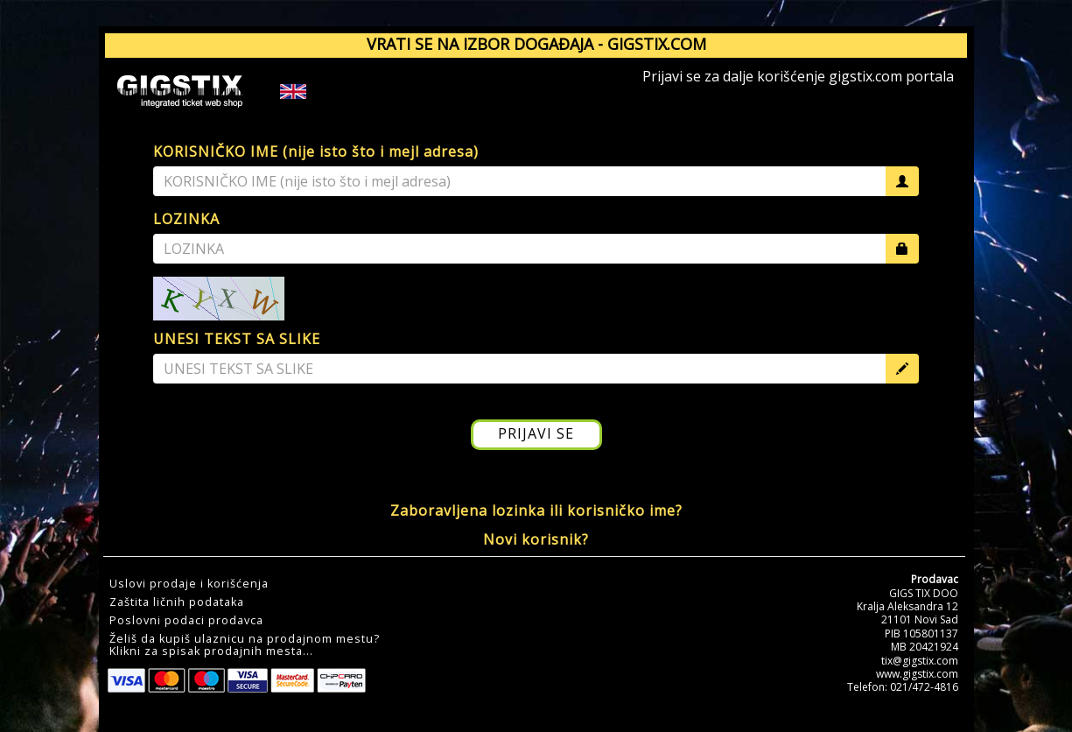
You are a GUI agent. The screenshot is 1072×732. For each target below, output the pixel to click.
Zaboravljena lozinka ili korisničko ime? (536, 510)
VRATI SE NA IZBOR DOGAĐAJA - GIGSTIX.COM (536, 43)
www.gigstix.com (917, 673)
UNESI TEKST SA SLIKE (236, 338)
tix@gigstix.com (919, 660)
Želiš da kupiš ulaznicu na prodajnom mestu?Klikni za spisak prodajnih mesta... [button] (244, 645)
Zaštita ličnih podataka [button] (176, 602)
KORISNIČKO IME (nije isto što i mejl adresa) (316, 151)
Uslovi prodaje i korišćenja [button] (189, 584)
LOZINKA (186, 219)
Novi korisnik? (536, 539)
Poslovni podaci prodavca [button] (186, 621)
